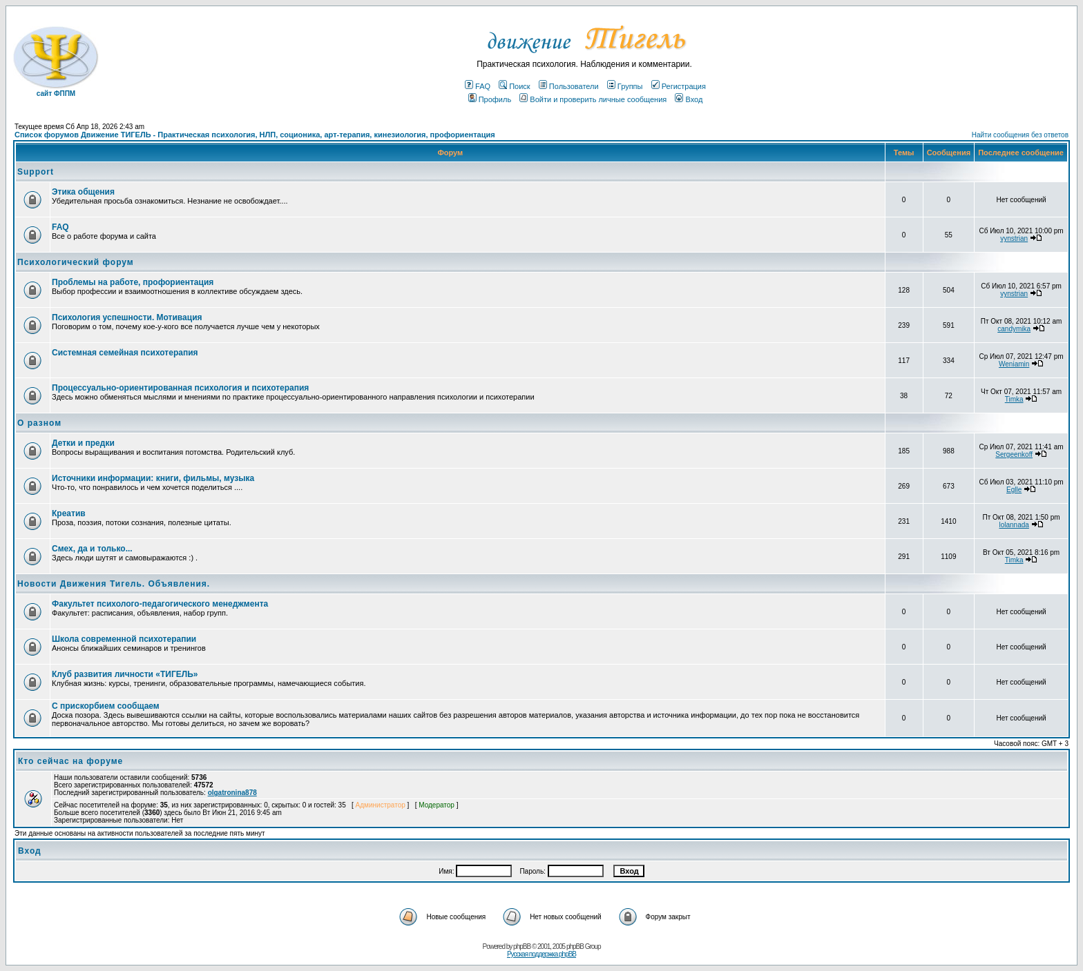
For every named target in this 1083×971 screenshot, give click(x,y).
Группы (625, 86)
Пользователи (569, 86)
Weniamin (1014, 364)
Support (35, 172)
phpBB (521, 946)
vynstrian (1014, 238)
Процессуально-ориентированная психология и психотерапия (180, 388)
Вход (688, 99)
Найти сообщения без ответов (1020, 135)
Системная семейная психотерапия (125, 352)
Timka (1014, 399)
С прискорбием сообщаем (106, 706)
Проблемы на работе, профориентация (132, 282)
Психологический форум (75, 262)
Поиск (514, 86)
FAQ (477, 86)
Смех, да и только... (92, 548)
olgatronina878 (232, 792)
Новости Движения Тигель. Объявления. (113, 584)
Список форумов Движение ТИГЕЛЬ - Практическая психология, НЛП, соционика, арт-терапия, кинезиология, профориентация (255, 134)
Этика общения (83, 192)
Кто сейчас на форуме (70, 761)
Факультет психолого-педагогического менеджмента (160, 604)
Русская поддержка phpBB (541, 954)
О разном (39, 423)
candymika (1014, 329)
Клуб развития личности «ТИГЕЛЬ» (125, 674)
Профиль (490, 99)
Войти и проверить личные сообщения (593, 99)
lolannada (1013, 525)
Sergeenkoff (1014, 454)
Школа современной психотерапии (124, 639)
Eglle (1014, 489)
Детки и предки (83, 443)
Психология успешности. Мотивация (127, 317)
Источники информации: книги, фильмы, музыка (153, 478)
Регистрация (678, 86)
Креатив (69, 513)
